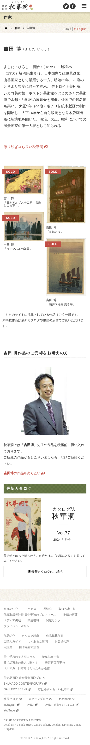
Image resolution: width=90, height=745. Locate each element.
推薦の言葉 (70, 614)
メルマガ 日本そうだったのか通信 (27, 668)
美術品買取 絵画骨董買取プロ (23, 678)
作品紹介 (9, 635)
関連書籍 (33, 620)
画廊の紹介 (11, 609)
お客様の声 (62, 641)
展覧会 (47, 609)
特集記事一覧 (50, 657)
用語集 (8, 647)
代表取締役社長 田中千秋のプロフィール (30, 614)
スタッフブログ (38, 699)
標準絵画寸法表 (29, 647)
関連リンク (53, 620)
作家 (18, 28)
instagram (10, 704)
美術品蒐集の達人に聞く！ (21, 662)
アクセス (30, 609)
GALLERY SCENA (16, 689)
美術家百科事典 (55, 662)
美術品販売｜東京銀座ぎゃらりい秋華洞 (17, 6)
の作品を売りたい (22, 473)
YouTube (9, 710)
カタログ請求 (30, 635)
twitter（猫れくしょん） (60, 704)
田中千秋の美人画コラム (19, 657)
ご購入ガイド (12, 641)
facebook (65, 699)
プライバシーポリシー (18, 626)
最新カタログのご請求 (47, 571)
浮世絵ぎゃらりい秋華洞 (23, 147)
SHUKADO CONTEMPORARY (23, 683)
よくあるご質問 (38, 641)
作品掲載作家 (54, 635)
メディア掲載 (12, 620)
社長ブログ (11, 699)
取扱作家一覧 (67, 609)
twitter (30, 704)
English (81, 29)
